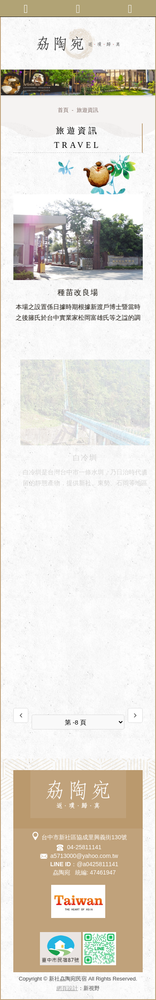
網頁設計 (67, 988)
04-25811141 (84, 847)
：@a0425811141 (84, 864)
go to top (84, 992)
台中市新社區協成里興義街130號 (84, 837)
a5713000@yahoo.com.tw (84, 856)
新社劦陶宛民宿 (78, 43)
